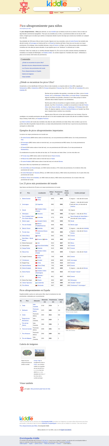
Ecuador (40, 260)
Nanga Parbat (26, 248)
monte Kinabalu (26, 161)
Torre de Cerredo (27, 329)
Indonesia (40, 231)
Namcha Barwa (26, 265)
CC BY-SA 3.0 (44, 440)
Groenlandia (59, 105)
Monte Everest (26, 198)
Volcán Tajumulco (27, 282)
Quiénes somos (38, 443)
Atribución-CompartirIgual (49, 423)
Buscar (78, 9)
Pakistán (40, 248)
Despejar (75, 9)
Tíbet (43, 265)
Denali (52, 43)
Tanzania (36, 172)
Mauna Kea (25, 158)
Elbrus (72, 243)
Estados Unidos (47, 52)
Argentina (40, 204)
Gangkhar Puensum (42, 118)
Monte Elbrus (26, 235)
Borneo (61, 161)
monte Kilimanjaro (27, 172)
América (73, 206)
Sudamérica (35, 88)
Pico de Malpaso (26, 338)
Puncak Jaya (26, 156)
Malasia (40, 268)
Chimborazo (25, 260)
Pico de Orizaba (26, 224)
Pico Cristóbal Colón (28, 216)
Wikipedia (45, 442)
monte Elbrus (26, 168)
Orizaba (73, 271)
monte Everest (74, 41)
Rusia (33, 168)
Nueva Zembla (56, 107)
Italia (46, 239)
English (61, 12)
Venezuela (40, 285)
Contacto (59, 443)
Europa (46, 88)
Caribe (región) (82, 218)
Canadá (40, 221)
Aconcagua (33, 43)
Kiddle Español (23, 443)
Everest (73, 235)
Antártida (22, 90)
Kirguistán (40, 255)
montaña (53, 31)
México (40, 223)
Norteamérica (23, 88)
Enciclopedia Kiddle (47, 421)
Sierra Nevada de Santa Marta (79, 216)
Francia (40, 239)
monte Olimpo (76, 95)
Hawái (53, 158)
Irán (39, 243)
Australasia (80, 88)
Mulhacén (25, 310)
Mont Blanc (66, 95)
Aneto (23, 315)
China (39, 199)
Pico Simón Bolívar (27, 218)
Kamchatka (45, 245)
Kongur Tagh (37, 360)
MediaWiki (67, 442)
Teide (23, 305)
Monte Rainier (26, 271)
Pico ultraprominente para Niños (29, 426)
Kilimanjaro (58, 95)
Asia (71, 86)
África (70, 88)
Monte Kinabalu (26, 268)
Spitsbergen (71, 107)
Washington (39, 273)
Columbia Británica (71, 109)
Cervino (56, 45)
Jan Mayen (64, 107)
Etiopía (39, 280)
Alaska (38, 211)
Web (51, 12)
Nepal (39, 197)
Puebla (38, 225)
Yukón (44, 221)
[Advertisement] (54, 18)
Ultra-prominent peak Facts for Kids (40, 389)
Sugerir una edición (66, 430)
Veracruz (42, 225)
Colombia (40, 217)
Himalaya (79, 107)
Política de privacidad (49, 443)
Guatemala (41, 282)
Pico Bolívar (25, 285)
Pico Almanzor (26, 333)
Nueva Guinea (56, 156)
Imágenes (56, 12)
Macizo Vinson (26, 177)
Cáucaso (59, 88)
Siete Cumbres (26, 122)
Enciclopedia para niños (25, 28)
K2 (52, 95)
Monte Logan (26, 221)
